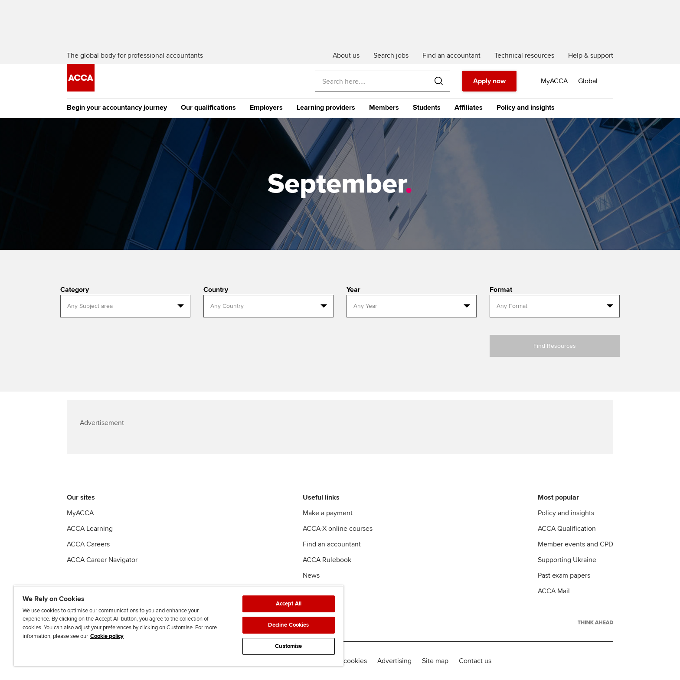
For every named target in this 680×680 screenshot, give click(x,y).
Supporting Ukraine (567, 560)
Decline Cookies (288, 624)
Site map (435, 661)
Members (384, 107)
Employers (266, 107)
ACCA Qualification (567, 528)
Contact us (475, 661)
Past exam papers (564, 575)
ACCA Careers (88, 544)
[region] (178, 625)
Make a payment (328, 513)
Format (501, 289)
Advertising (394, 661)
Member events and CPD (575, 544)
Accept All (288, 603)
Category (74, 289)
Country (215, 289)
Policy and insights (526, 107)
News (311, 575)
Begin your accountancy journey (117, 107)
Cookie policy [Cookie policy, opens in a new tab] (107, 636)
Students (427, 107)
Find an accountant (332, 544)
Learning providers (326, 107)
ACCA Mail (554, 591)
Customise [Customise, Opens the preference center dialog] (288, 646)
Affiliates (468, 107)
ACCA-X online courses (338, 528)
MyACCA (80, 513)
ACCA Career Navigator (102, 560)
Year (353, 289)
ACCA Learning (90, 528)
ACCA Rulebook (327, 560)
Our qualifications (208, 107)
